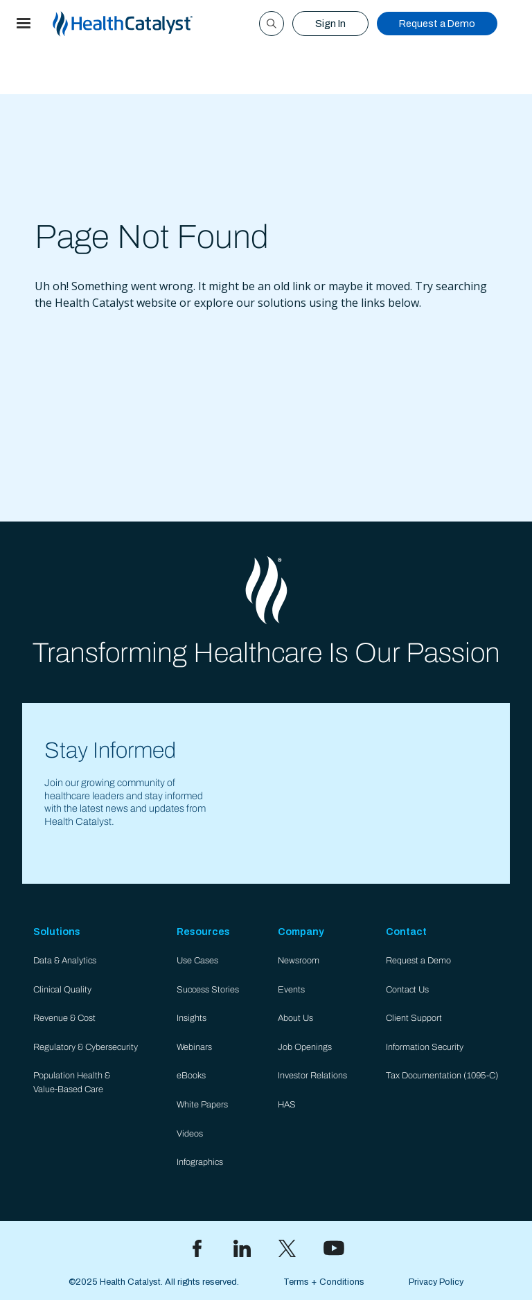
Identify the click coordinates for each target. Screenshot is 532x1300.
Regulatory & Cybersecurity (85, 1047)
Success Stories (208, 990)
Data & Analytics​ (64, 960)
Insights (191, 1018)
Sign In (330, 23)
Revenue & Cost (64, 1018)
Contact (406, 931)
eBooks (191, 1075)
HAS (287, 1105)
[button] (23, 23)
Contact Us (407, 990)
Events (291, 990)
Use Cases (197, 960)
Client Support (414, 1018)
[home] (139, 24)
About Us (295, 1018)
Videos (190, 1134)
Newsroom (298, 960)
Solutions (56, 931)
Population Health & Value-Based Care (71, 1082)
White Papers (202, 1105)
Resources (203, 931)
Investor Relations (312, 1075)
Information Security (424, 1047)
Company (301, 931)
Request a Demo (437, 23)
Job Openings (305, 1047)
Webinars (194, 1047)
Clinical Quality (62, 990)
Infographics (200, 1162)
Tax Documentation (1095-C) (442, 1075)
